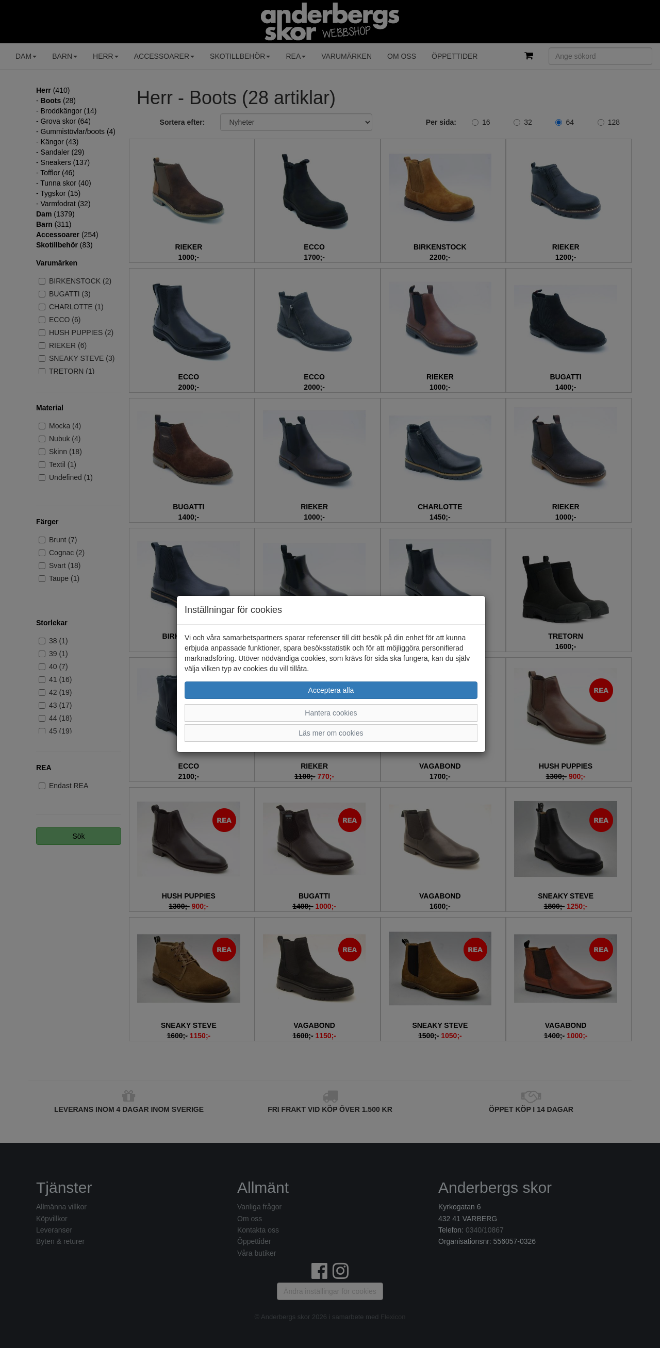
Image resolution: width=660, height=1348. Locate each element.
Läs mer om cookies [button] (331, 733)
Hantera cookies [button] (331, 713)
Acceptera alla (331, 690)
